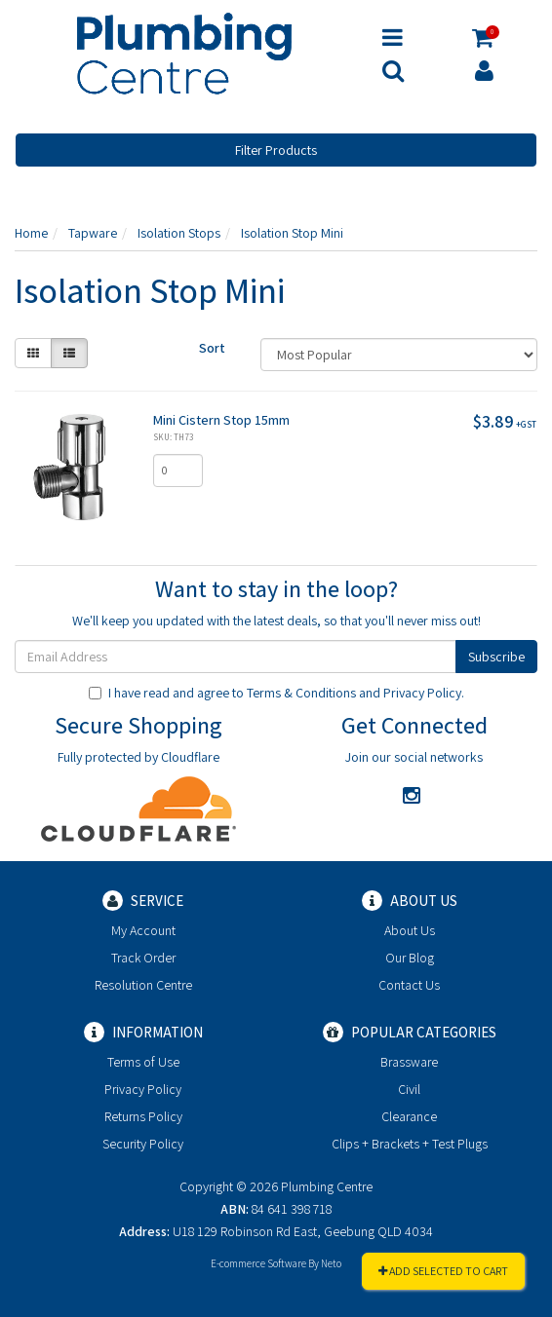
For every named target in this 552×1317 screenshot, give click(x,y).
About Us (409, 930)
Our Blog (409, 957)
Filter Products (276, 150)
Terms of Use (143, 1062)
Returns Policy (143, 1116)
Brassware (409, 1062)
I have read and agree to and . (276, 692)
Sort (212, 348)
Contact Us (409, 985)
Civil (409, 1089)
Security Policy (142, 1143)
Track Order (143, 957)
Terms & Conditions (301, 692)
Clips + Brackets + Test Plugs (410, 1143)
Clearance (409, 1116)
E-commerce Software (258, 1263)
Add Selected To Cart (443, 1270)
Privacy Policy (422, 692)
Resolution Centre (143, 985)
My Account (143, 930)
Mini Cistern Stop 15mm (221, 420)
